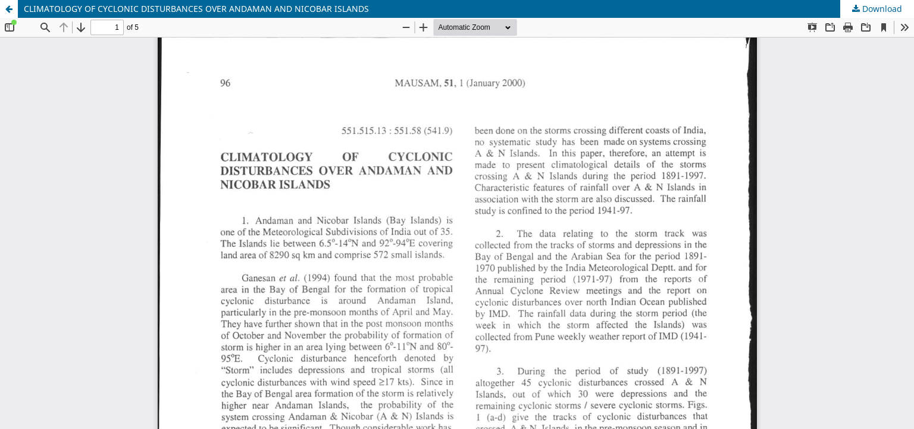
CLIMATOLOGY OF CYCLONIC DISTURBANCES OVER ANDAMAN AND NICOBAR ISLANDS (196, 8)
